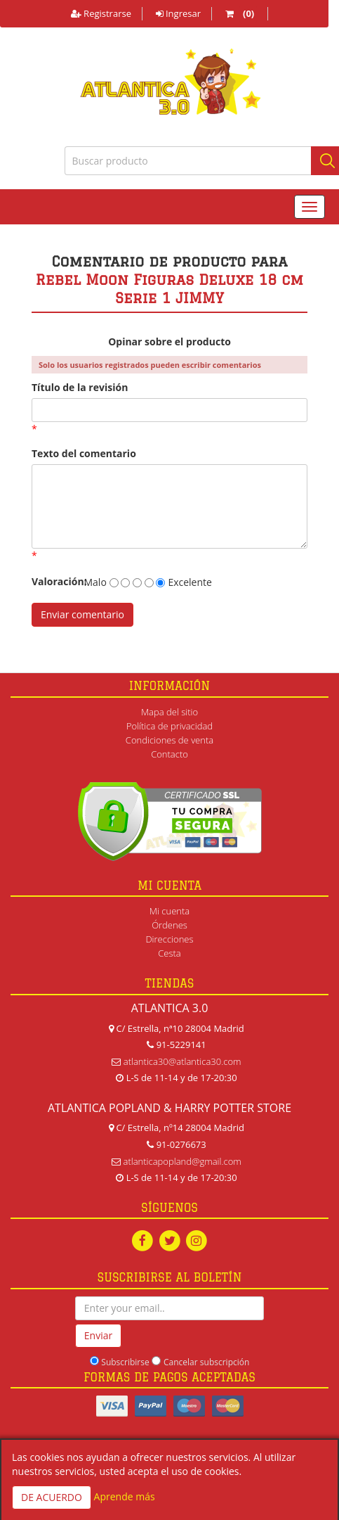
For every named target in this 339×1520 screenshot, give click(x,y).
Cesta (169, 953)
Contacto (169, 754)
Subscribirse (125, 1362)
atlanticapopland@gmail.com (182, 1161)
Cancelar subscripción (206, 1362)
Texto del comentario (84, 453)
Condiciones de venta (169, 740)
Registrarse (101, 13)
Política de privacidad (169, 726)
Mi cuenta (169, 911)
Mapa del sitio (169, 711)
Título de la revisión (80, 387)
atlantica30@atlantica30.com (182, 1061)
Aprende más (124, 1496)
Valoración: (51, 581)
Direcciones (169, 939)
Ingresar (178, 13)
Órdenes (169, 925)
